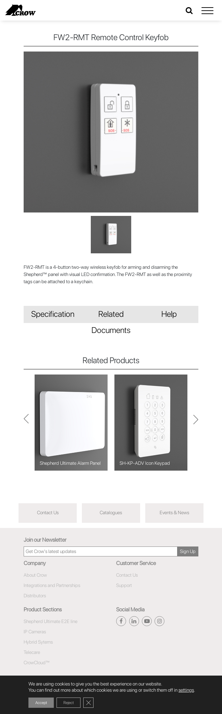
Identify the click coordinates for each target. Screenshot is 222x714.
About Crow (35, 575)
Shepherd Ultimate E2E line (50, 621)
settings (186, 690)
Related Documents (111, 316)
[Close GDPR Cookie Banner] (88, 703)
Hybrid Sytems (38, 642)
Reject (68, 702)
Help (169, 314)
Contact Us (48, 512)
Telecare (32, 652)
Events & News (174, 512)
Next (26, 422)
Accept (41, 702)
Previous (195, 422)
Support (124, 585)
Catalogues (111, 512)
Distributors (35, 595)
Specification (52, 314)
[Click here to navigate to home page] (20, 10)
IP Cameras (35, 631)
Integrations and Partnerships (52, 585)
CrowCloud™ (37, 662)
